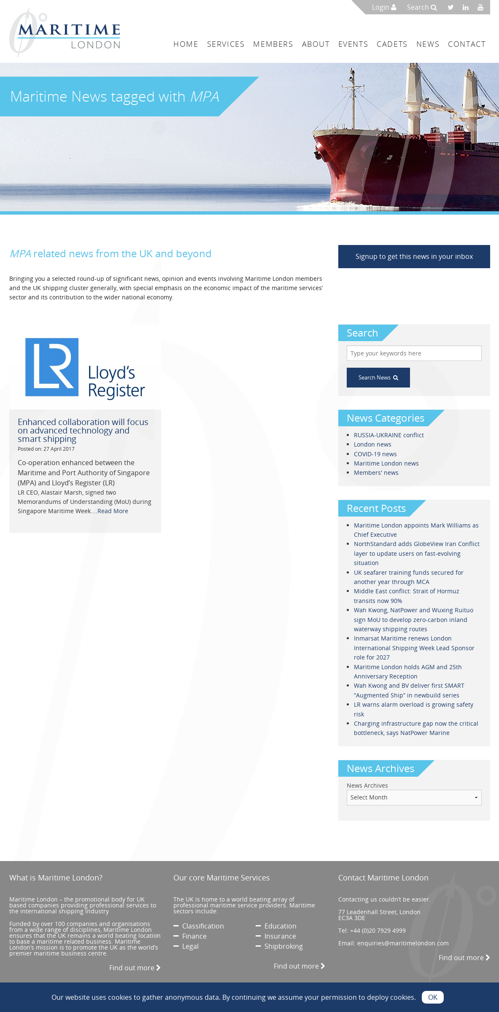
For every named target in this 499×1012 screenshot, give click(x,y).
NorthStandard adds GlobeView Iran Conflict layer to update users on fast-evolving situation (417, 553)
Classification (198, 926)
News (428, 44)
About (316, 44)
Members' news (376, 472)
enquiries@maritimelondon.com (403, 943)
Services (226, 44)
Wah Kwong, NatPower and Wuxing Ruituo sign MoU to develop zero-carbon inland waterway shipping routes (413, 619)
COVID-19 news (375, 454)
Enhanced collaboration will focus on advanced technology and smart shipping (83, 430)
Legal (186, 946)
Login (384, 7)
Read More (112, 511)
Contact (467, 44)
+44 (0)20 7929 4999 (378, 930)
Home (185, 44)
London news (372, 444)
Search (422, 7)
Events (353, 44)
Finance (190, 936)
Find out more (135, 967)
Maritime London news (386, 463)
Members (273, 44)
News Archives (367, 785)
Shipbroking (279, 946)
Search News (378, 377)
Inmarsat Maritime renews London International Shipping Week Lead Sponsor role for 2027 (414, 647)
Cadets (392, 44)
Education (276, 926)
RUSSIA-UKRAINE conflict (389, 435)
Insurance (276, 936)
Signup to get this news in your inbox (414, 256)
